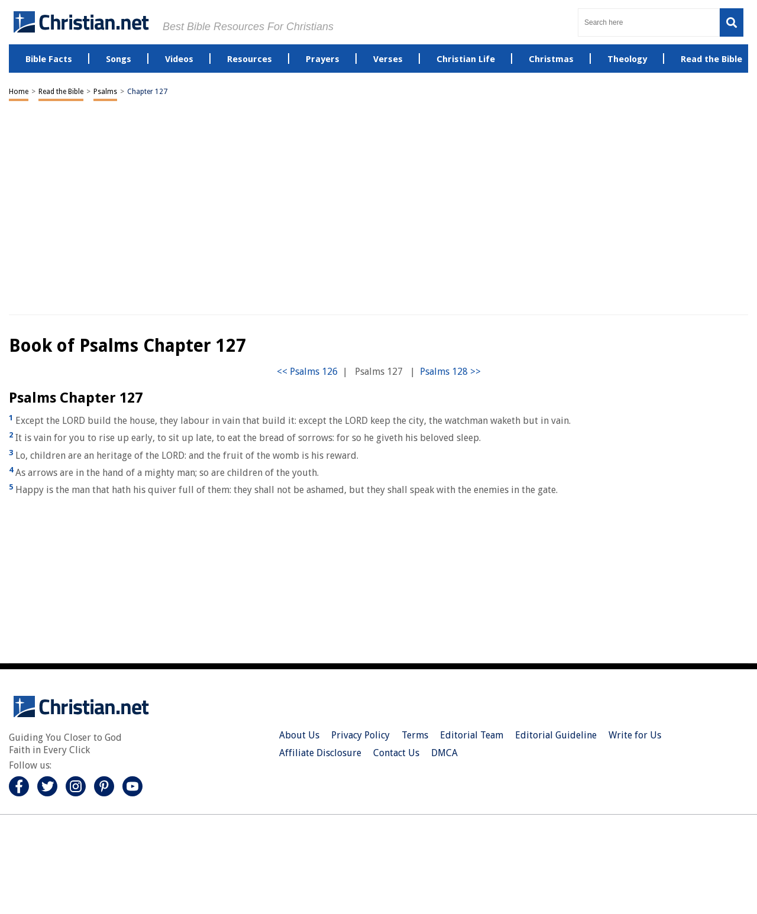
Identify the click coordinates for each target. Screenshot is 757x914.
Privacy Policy (360, 735)
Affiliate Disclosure (320, 753)
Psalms (105, 91)
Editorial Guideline (556, 735)
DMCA (444, 753)
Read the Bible (60, 91)
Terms (415, 735)
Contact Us (396, 753)
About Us (299, 735)
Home (18, 91)
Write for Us (635, 735)
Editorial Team (471, 735)
